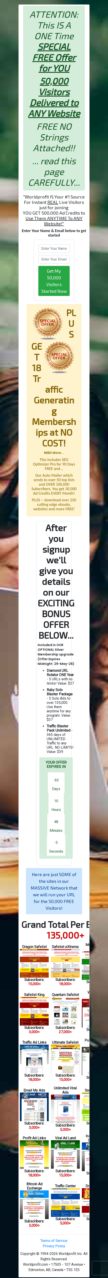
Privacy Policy (54, 1246)
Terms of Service (53, 1241)
